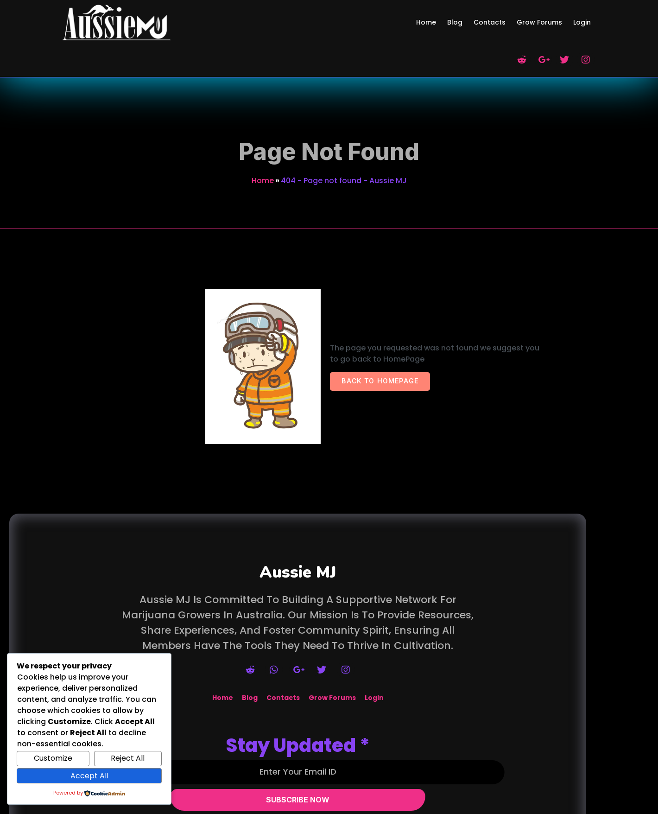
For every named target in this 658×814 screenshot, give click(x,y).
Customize (53, 758)
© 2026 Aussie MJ (329, 808)
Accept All (89, 775)
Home (263, 136)
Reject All (128, 758)
